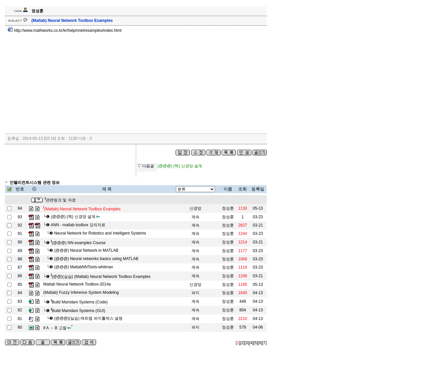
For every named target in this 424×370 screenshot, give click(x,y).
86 (20, 276)
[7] (264, 343)
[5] (255, 343)
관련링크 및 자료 (60, 200)
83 (20, 301)
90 (20, 242)
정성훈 (228, 208)
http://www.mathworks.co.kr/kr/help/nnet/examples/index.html (65, 30)
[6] (260, 343)
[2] (242, 343)
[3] (246, 343)
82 (20, 310)
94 (20, 208)
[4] (251, 343)
